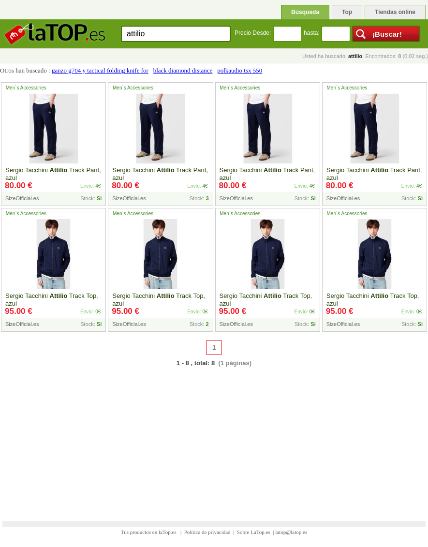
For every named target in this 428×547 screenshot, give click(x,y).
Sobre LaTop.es (253, 532)
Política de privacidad (207, 532)
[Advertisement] (214, 437)
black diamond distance (183, 70)
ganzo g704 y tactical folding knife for (100, 70)
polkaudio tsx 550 (239, 70)
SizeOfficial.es (22, 198)
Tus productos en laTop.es (149, 532)
